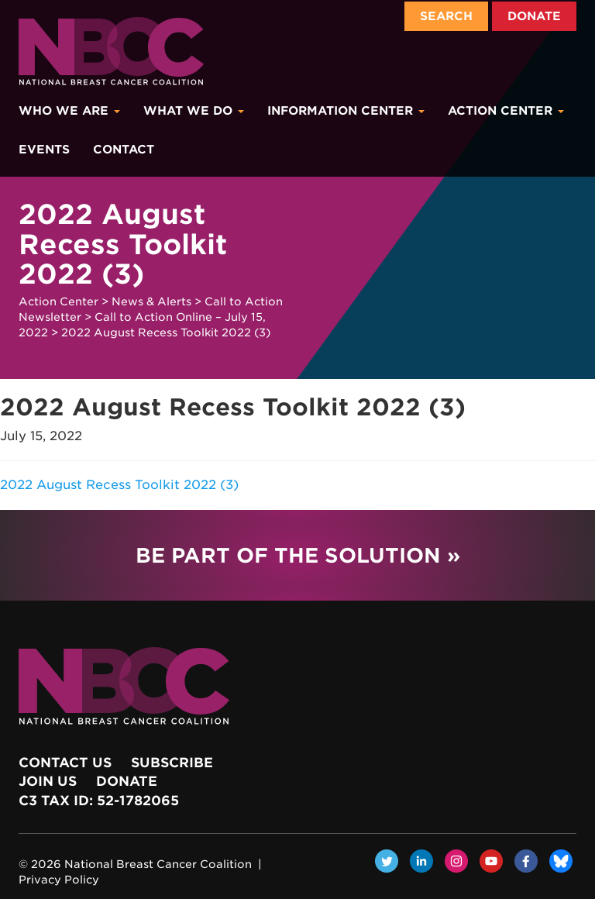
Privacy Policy (59, 879)
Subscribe (172, 762)
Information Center (346, 111)
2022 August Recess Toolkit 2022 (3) (119, 484)
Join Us (48, 781)
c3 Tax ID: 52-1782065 (99, 800)
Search (446, 16)
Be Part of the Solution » (298, 555)
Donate (534, 16)
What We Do (193, 111)
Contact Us (65, 762)
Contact (123, 150)
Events (44, 150)
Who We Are (69, 111)
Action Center (506, 111)
